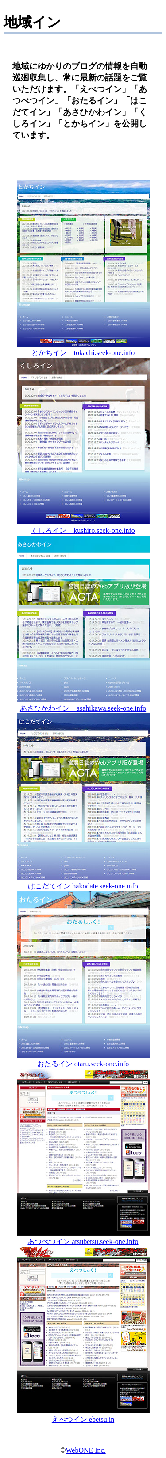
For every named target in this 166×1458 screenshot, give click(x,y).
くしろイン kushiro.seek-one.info (83, 526)
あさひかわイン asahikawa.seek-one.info (83, 704)
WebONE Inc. (85, 1450)
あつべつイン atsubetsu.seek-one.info (83, 1237)
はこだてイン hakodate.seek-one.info (83, 882)
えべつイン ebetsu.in (83, 1415)
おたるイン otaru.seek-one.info (83, 1060)
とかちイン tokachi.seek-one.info (83, 348)
